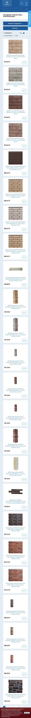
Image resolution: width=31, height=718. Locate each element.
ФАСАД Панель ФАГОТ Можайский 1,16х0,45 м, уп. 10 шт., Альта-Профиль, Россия (15, 112)
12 (19, 707)
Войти (21, 3)
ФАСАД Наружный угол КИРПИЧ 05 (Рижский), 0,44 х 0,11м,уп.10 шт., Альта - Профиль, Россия (15, 612)
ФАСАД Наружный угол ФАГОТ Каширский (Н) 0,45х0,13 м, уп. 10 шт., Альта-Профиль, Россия (15, 418)
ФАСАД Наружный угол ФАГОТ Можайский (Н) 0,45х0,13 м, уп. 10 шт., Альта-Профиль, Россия (15, 390)
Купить (24, 62)
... (16, 707)
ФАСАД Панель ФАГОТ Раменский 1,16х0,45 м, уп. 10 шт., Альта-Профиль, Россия (15, 84)
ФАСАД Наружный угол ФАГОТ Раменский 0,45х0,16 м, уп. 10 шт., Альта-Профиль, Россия (15, 334)
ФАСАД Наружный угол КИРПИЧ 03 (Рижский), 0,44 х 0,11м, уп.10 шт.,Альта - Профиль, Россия (15, 640)
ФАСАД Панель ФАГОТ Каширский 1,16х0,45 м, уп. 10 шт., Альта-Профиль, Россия (15, 140)
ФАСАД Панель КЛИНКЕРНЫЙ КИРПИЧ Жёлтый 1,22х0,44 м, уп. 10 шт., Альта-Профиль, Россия (15, 195)
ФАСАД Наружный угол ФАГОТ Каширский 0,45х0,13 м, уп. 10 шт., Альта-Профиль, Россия (15, 446)
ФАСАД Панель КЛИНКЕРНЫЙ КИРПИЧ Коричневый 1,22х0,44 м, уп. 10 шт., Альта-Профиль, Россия (15, 168)
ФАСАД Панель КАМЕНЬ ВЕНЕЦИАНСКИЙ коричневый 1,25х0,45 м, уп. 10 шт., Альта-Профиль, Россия (15, 501)
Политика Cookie (5, 716)
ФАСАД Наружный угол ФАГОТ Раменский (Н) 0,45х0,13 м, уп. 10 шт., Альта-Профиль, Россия (15, 362)
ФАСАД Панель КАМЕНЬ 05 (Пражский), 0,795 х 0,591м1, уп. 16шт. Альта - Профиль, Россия (16, 696)
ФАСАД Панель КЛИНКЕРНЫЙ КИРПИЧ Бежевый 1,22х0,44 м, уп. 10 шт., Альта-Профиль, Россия (15, 251)
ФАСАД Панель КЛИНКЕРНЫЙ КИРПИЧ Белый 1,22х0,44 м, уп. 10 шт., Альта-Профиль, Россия (15, 223)
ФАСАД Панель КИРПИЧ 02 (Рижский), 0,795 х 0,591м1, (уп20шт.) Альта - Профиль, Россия (15, 585)
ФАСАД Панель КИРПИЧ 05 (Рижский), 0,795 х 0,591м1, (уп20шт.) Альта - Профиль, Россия (15, 529)
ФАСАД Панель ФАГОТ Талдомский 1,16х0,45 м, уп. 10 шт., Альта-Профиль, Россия (15, 56)
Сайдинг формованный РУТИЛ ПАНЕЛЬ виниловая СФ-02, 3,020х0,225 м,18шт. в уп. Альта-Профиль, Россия (15, 279)
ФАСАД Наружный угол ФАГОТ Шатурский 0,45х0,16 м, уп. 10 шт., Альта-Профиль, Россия (15, 307)
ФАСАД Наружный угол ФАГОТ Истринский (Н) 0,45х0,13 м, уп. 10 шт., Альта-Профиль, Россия (15, 473)
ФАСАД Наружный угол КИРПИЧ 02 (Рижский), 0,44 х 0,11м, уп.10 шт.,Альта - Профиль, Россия (15, 668)
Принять (27, 712)
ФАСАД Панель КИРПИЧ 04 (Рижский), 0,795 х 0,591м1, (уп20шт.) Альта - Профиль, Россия (15, 557)
